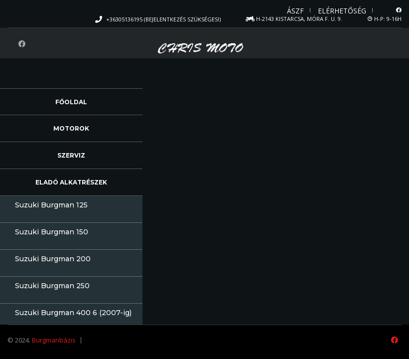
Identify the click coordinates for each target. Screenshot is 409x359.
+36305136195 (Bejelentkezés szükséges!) (163, 19)
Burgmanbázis (54, 340)
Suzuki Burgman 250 (52, 285)
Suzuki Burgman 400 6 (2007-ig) (73, 312)
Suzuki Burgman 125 (51, 204)
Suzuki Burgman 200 (53, 258)
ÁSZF (295, 10)
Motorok (71, 128)
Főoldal (71, 102)
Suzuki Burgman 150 (51, 231)
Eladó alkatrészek (71, 182)
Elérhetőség (342, 10)
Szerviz (71, 155)
